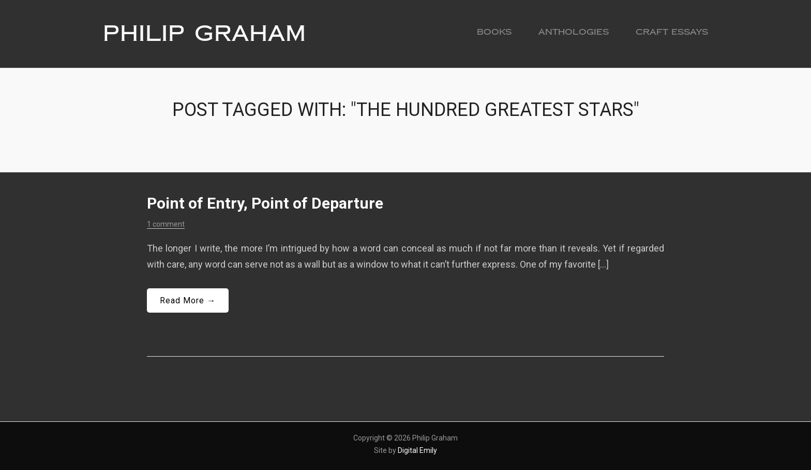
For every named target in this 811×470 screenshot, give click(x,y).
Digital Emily (417, 450)
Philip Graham (204, 34)
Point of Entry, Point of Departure (265, 203)
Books (494, 32)
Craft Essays (672, 32)
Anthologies (573, 32)
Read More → (188, 300)
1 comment (166, 224)
